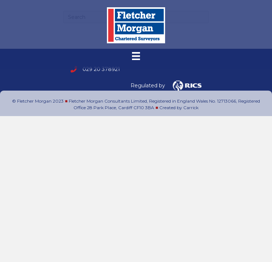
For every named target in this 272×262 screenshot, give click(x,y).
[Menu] (136, 56)
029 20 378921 (101, 69)
